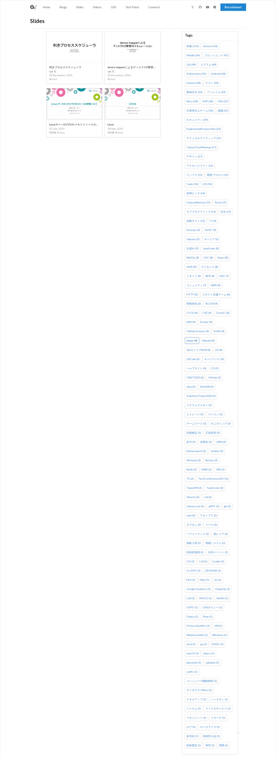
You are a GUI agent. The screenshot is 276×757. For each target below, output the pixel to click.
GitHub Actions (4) (197, 331)
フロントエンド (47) (216, 55)
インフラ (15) (194, 174)
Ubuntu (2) (192, 497)
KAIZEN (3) (207, 386)
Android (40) (218, 73)
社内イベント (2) (218, 552)
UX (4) (218, 349)
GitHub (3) (214, 377)
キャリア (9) (211, 239)
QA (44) (191, 64)
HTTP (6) (192, 294)
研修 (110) (192, 46)
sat (53, 71)
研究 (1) (209, 745)
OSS (113, 7)
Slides (80, 7)
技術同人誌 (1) (211, 736)
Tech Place (132, 7)
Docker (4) (206, 322)
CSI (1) (190, 561)
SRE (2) (220, 469)
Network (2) (193, 460)
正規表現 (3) (212, 432)
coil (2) (208, 497)
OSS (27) (223, 101)
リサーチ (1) (218, 717)
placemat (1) (193, 662)
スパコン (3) (215, 414)
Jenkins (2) (217, 451)
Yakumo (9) (193, 239)
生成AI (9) (192, 248)
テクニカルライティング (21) (203, 138)
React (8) (223, 257)
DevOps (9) (193, 230)
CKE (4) (206, 312)
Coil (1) (203, 561)
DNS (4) (191, 322)
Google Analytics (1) (198, 589)
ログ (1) (191, 726)
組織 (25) (223, 110)
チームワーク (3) (196, 423)
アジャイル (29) (216, 92)
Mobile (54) (193, 55)
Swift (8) (191, 266)
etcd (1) (191, 644)
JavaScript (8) (211, 248)
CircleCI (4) (222, 312)
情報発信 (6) (193, 303)
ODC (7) (224, 276)
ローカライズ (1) (210, 726)
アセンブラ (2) (208, 515)
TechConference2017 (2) (213, 478)
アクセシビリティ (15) (199, 165)
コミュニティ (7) (196, 285)
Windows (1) (219, 635)
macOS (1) (192, 653)
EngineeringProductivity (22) (203, 128)
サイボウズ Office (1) (199, 690)
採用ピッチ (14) (195, 193)
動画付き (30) (194, 92)
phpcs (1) (208, 653)
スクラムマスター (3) (199, 405)
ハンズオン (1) (219, 699)
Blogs (63, 7)
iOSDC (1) (217, 644)
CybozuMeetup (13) (198, 202)
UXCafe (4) (193, 359)
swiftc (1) (192, 671)
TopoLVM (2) (194, 487)
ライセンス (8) (209, 266)
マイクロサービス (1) (218, 708)
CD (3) (214, 368)
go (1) (203, 644)
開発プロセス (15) (217, 174)
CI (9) (213, 220)
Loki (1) (190, 598)
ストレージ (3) (195, 414)
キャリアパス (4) (214, 359)
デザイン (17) (194, 156)
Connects (154, 7)
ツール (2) (211, 524)
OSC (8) (208, 257)
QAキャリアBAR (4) (198, 349)
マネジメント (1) (196, 717)
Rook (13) (220, 202)
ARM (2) (221, 441)
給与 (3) (191, 441)
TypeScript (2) (214, 487)
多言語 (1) (192, 736)
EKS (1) (190, 579)
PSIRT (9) (210, 230)
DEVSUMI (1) (213, 570)
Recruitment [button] (233, 7)
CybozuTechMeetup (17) (201, 147)
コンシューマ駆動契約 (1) (201, 680)
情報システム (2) (215, 543)
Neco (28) (192, 101)
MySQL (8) (192, 257)
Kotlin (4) (219, 331)
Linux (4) (192, 340)
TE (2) (190, 478)
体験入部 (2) (193, 543)
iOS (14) (207, 184)
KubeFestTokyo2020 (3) (201, 395)
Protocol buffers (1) (198, 625)
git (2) (227, 506)
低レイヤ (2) (221, 533)
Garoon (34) (193, 82)
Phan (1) (208, 616)
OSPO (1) (192, 607)
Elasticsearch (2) (196, 451)
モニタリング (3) (221, 423)
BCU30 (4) (211, 303)
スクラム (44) (208, 64)
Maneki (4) (208, 340)
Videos (97, 7)
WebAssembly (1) (197, 635)
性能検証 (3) (193, 432)
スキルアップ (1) (196, 699)
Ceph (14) (192, 184)
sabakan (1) (212, 662)
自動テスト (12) (195, 220)
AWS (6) (215, 285)
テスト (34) (212, 82)
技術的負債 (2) (195, 552)
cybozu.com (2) (195, 506)
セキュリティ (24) (197, 119)
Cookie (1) (218, 561)
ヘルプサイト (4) (196, 368)
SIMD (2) (206, 469)
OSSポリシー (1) (212, 607)
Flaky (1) (204, 579)
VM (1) (218, 625)
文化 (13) (225, 211)
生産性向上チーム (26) (199, 110)
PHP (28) (208, 101)
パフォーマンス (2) (197, 533)
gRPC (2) (214, 506)
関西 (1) (223, 745)
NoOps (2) (211, 460)
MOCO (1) (206, 598)
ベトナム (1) (193, 708)
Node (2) (191, 469)
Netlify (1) (222, 598)
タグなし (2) (193, 524)
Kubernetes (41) (196, 73)
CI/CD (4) (192, 312)
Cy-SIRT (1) (193, 570)
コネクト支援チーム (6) (216, 294)
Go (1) (217, 579)
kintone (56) (210, 46)
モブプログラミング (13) (201, 211)
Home (46, 7)
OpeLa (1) (192, 616)
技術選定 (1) (193, 745)
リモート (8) (193, 276)
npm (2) (190, 515)
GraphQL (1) (222, 589)
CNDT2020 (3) (195, 377)
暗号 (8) (209, 276)
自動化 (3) (206, 441)
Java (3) (190, 386)
